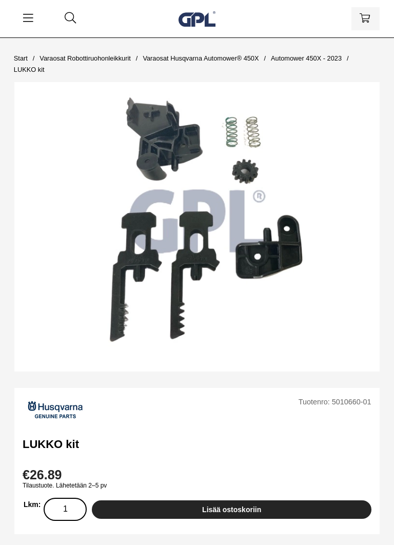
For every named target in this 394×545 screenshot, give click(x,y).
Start (21, 58)
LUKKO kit (29, 69)
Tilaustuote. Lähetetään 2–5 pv (65, 485)
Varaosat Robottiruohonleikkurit (85, 58)
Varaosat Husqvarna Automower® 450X (201, 58)
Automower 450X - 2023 (306, 58)
